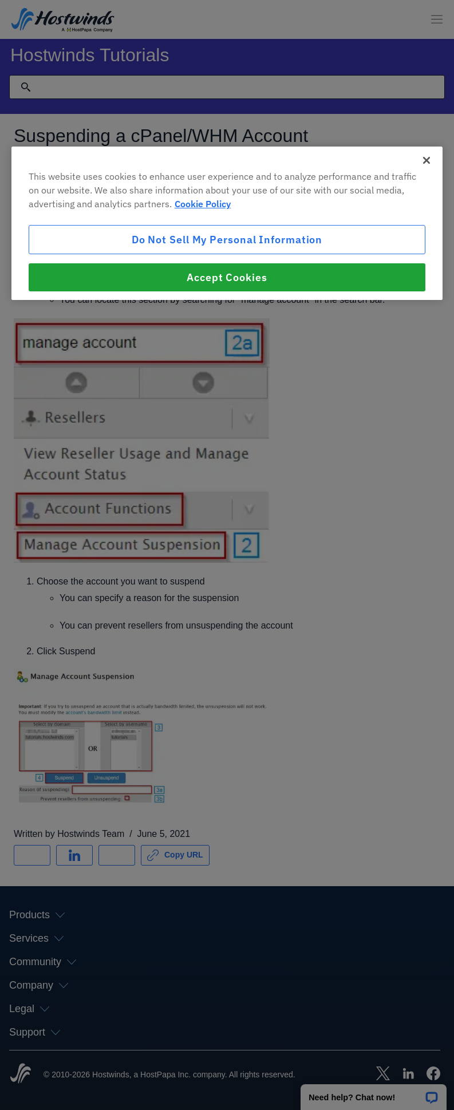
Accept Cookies (227, 277)
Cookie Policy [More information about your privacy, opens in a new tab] (203, 204)
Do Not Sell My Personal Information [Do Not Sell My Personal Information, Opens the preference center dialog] (227, 239)
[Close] (426, 160)
